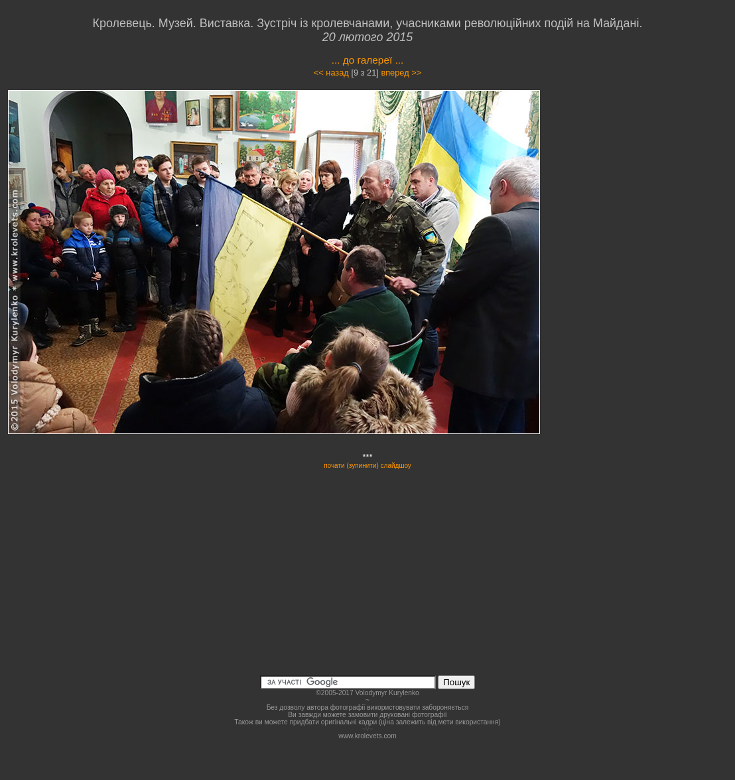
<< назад (331, 73)
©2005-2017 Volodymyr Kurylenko (367, 692)
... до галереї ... (368, 60)
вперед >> (401, 73)
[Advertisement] (651, 208)
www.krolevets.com (367, 736)
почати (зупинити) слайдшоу (367, 465)
